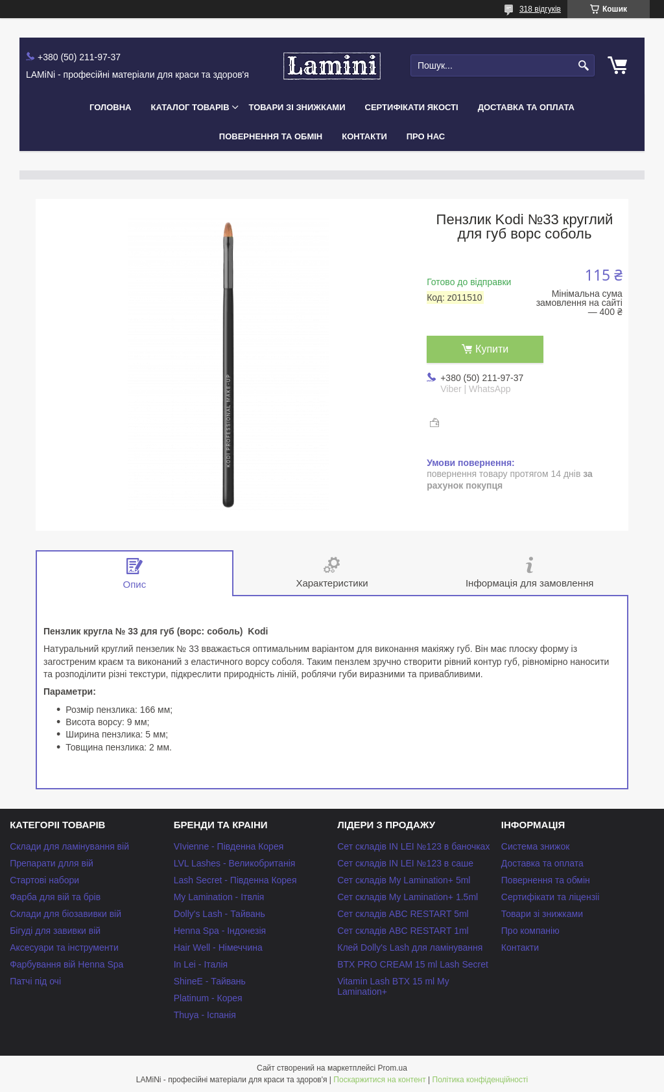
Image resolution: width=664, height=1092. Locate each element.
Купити (491, 348)
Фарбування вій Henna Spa (66, 964)
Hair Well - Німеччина (218, 947)
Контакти (364, 136)
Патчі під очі (35, 981)
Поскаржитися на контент (379, 1079)
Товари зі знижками (297, 107)
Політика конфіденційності (480, 1079)
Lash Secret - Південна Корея (235, 880)
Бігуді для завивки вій (55, 930)
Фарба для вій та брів (55, 897)
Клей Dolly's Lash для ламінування (409, 947)
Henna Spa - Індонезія (220, 930)
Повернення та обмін (270, 136)
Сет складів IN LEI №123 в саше (405, 863)
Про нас (426, 136)
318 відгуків (540, 9)
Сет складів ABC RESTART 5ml (403, 914)
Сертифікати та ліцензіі (550, 897)
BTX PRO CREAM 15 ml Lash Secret (412, 964)
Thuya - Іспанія (205, 1015)
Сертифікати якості (411, 107)
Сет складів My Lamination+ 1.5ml (407, 897)
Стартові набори (44, 880)
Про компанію (530, 930)
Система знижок (535, 846)
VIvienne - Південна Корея (229, 846)
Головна (110, 107)
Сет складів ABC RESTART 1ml (403, 930)
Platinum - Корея (208, 998)
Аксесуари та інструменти (64, 947)
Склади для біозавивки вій (65, 914)
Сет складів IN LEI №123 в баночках (413, 846)
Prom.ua (392, 1068)
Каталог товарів (189, 107)
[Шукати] (583, 66)
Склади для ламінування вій (69, 846)
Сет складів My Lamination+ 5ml (403, 880)
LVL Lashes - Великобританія (235, 863)
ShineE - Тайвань (210, 981)
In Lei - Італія (201, 964)
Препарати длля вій (51, 863)
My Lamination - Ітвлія (219, 897)
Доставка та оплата (526, 107)
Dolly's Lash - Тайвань (219, 914)
